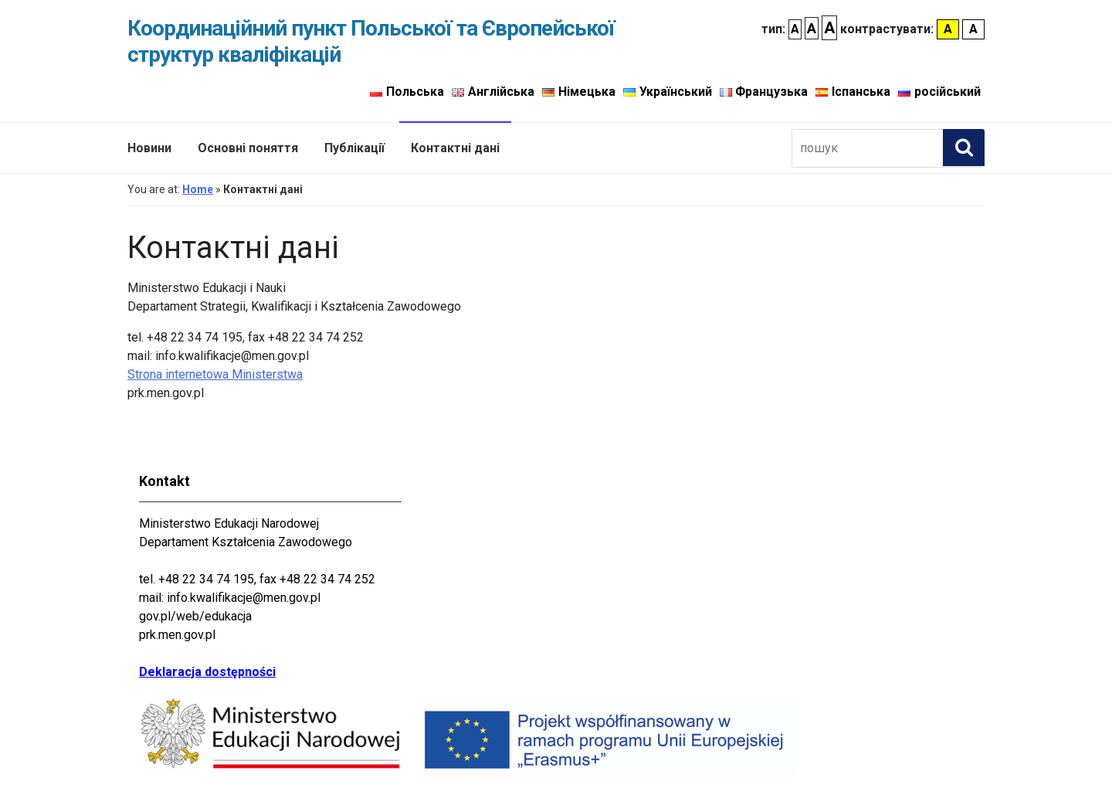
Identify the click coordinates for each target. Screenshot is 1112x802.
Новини (149, 148)
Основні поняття (248, 148)
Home (197, 189)
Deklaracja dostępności (207, 671)
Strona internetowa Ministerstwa (215, 374)
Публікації (354, 148)
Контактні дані (455, 148)
